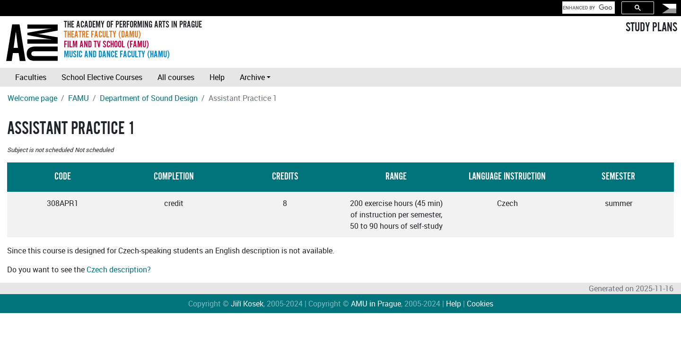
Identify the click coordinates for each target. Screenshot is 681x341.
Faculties (30, 77)
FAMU (78, 98)
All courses (175, 77)
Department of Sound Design (149, 98)
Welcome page (32, 98)
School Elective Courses (101, 77)
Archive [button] (252, 77)
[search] (587, 7)
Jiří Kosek (247, 303)
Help (217, 77)
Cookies (480, 303)
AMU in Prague (376, 303)
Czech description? (119, 269)
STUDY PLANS (651, 27)
